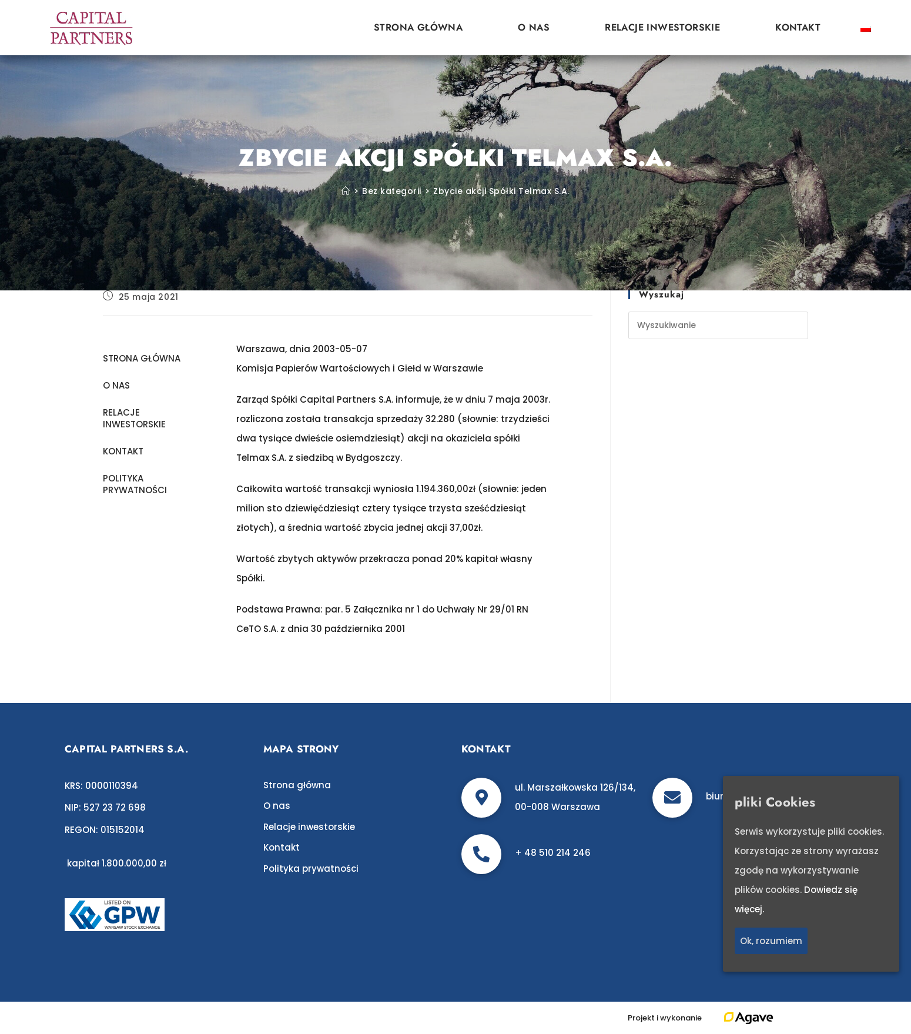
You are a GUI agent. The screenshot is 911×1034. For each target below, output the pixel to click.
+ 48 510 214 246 (553, 852)
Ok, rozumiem (771, 941)
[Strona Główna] (345, 191)
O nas (534, 27)
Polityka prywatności (135, 484)
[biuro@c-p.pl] (672, 798)
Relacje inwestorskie (662, 27)
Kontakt (797, 27)
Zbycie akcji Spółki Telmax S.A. (501, 191)
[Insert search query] (718, 325)
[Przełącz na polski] (866, 27)
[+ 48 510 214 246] (481, 854)
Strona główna (418, 27)
